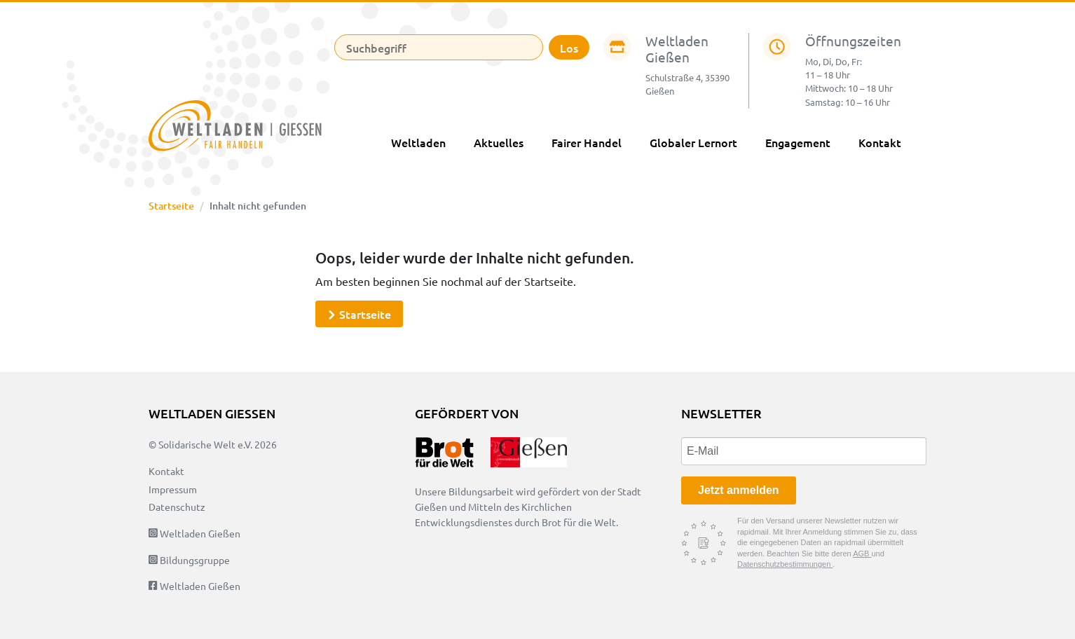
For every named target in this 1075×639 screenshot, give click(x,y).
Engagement (797, 142)
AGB (862, 553)
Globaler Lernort (693, 142)
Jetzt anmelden (738, 490)
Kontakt (879, 142)
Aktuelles (498, 142)
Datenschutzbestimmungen (785, 564)
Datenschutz (177, 506)
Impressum (173, 489)
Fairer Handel (587, 142)
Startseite (171, 205)
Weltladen (418, 142)
